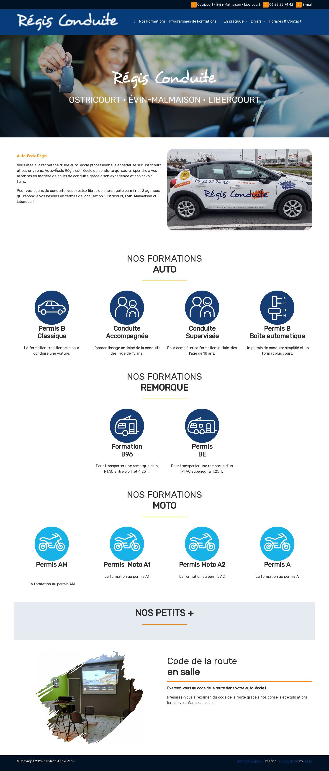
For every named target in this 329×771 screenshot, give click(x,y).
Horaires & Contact (285, 21)
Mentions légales (249, 761)
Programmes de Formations (193, 21)
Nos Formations (149, 21)
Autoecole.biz (288, 761)
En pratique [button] (234, 21)
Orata (308, 761)
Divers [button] (256, 21)
